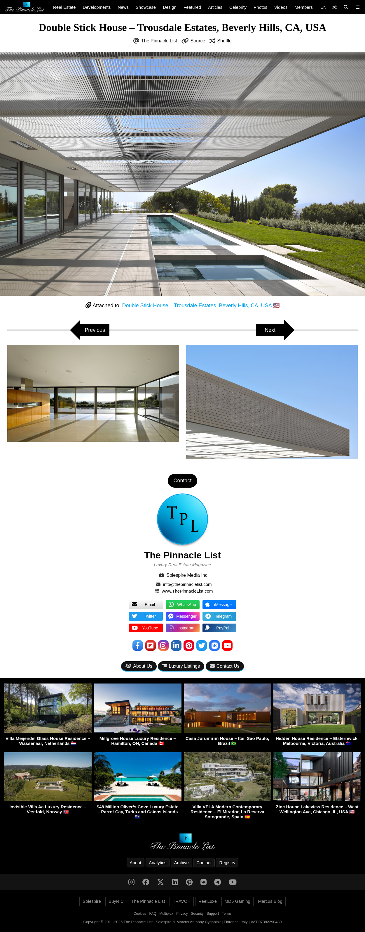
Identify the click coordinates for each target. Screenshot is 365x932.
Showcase (146, 7)
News (123, 7)
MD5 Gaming (237, 901)
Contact (204, 862)
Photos (260, 7)
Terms (227, 914)
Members (304, 7)
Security (197, 914)
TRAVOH (182, 901)
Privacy (182, 914)
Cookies (140, 914)
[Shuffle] (334, 7)
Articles (215, 7)
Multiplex (166, 914)
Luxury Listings (181, 666)
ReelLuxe (207, 901)
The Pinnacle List (159, 40)
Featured (192, 7)
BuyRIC (116, 901)
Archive (181, 862)
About (135, 862)
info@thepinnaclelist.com (187, 584)
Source (198, 40)
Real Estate (64, 7)
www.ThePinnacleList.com (187, 590)
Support (213, 914)
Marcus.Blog (270, 901)
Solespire (92, 901)
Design (170, 7)
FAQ (152, 914)
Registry (227, 862)
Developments (97, 7)
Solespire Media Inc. (187, 575)
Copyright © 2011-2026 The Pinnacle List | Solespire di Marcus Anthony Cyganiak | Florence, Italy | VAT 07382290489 (182, 922)
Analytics (157, 862)
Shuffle (224, 40)
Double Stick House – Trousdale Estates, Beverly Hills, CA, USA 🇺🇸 (200, 305)
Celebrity (238, 7)
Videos (281, 7)
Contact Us (225, 666)
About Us (138, 666)
